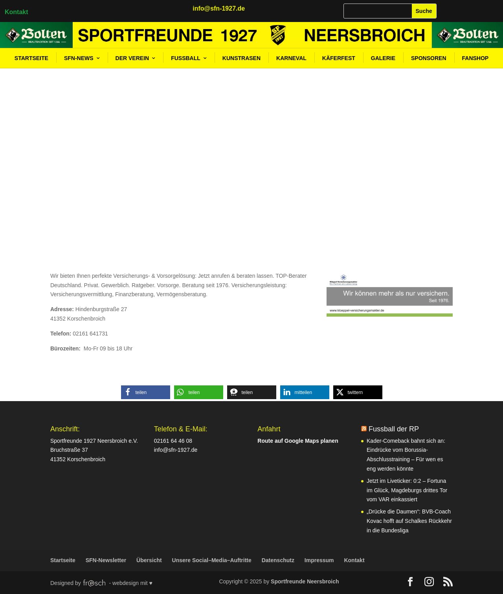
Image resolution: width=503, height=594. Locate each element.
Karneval (291, 58)
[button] (145, 392)
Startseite (31, 58)
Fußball (185, 58)
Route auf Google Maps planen (297, 441)
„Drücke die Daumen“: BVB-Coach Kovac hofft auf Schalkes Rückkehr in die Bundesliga (409, 521)
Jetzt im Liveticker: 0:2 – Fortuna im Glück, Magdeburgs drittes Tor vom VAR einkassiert (407, 490)
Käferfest (338, 58)
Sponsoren (428, 58)
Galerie (383, 58)
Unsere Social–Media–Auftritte (212, 560)
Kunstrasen (241, 58)
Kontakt (16, 12)
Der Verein (132, 58)
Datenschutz (278, 560)
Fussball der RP (394, 429)
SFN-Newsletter (106, 560)
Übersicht (149, 560)
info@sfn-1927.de (176, 450)
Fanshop (475, 58)
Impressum (319, 560)
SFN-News (79, 58)
